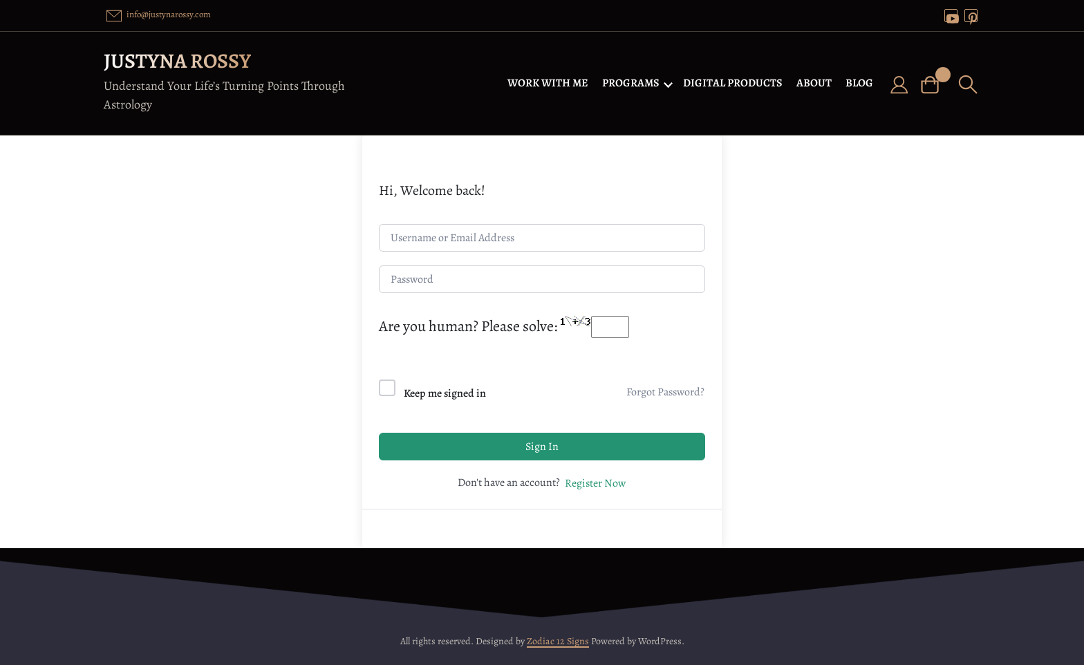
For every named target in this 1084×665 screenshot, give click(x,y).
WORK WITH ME (547, 83)
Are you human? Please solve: (504, 326)
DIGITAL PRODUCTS (733, 83)
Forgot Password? (665, 392)
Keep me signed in (445, 393)
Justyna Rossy (177, 61)
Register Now (595, 483)
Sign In (542, 446)
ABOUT (814, 83)
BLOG (859, 83)
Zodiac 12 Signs (558, 641)
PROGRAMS (631, 83)
